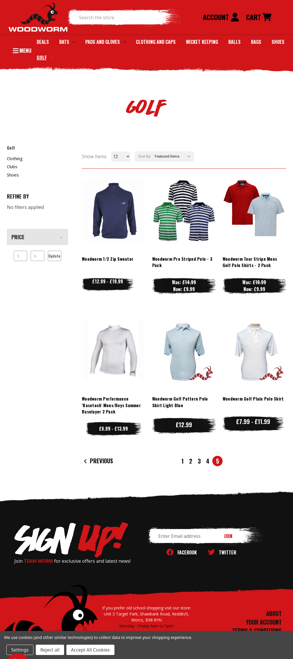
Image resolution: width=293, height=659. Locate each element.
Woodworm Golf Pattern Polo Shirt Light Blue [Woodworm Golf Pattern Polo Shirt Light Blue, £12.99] (180, 401)
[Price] (37, 237)
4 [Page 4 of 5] (207, 461)
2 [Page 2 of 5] (190, 461)
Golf (45, 57)
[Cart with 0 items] (259, 17)
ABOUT (274, 613)
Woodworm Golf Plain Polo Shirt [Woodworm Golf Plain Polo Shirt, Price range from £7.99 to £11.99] (253, 398)
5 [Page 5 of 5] (217, 461)
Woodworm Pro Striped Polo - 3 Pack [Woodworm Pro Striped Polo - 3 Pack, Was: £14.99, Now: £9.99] (182, 262)
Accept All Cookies (90, 650)
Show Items (94, 156)
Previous (97, 461)
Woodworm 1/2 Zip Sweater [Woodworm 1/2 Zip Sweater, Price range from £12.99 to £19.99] (107, 259)
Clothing (15, 158)
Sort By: (144, 156)
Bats (67, 41)
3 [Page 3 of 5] (199, 461)
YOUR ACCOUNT (264, 622)
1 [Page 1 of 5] (182, 461)
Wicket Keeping (202, 41)
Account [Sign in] (221, 17)
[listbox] (174, 156)
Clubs (12, 166)
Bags (256, 41)
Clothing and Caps (156, 41)
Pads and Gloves (105, 41)
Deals (43, 41)
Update (54, 256)
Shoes (278, 41)
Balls (234, 41)
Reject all (50, 650)
